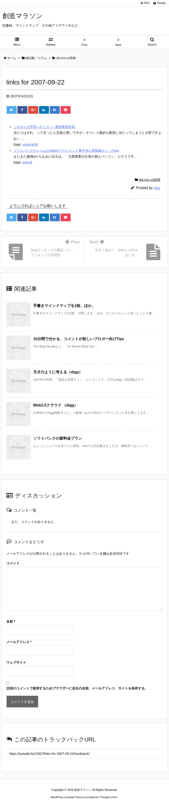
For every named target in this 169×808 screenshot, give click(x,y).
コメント (13, 563)
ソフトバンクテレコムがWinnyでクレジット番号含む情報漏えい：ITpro (66, 150)
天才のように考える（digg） (58, 372)
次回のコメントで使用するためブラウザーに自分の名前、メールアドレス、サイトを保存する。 (77, 688)
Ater (157, 188)
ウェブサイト (16, 662)
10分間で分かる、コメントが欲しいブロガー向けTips (78, 339)
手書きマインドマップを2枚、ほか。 (64, 306)
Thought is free (108, 797)
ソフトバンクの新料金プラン (57, 438)
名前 (10, 621)
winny (27, 162)
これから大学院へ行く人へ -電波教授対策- (44, 127)
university (29, 144)
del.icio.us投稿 (149, 180)
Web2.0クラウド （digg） (55, 405)
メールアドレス (18, 642)
